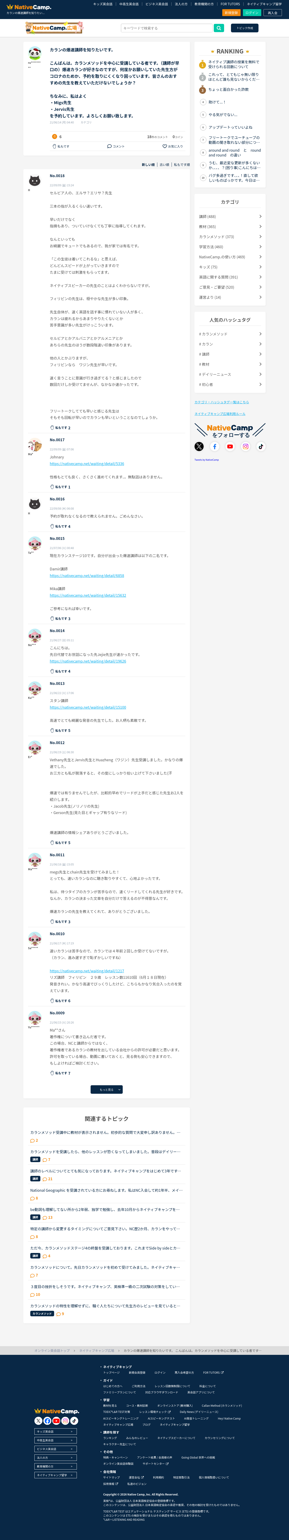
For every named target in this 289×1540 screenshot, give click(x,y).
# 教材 (204, 364)
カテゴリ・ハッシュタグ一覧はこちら (222, 402)
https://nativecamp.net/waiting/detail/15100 (88, 707)
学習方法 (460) (211, 246)
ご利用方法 (138, 1386)
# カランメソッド (213, 334)
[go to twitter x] (38, 1421)
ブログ (146, 1424)
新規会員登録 (137, 1372)
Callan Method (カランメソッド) (222, 1405)
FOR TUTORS (230, 4)
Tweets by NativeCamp (207, 459)
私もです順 (182, 164)
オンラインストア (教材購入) (175, 1405)
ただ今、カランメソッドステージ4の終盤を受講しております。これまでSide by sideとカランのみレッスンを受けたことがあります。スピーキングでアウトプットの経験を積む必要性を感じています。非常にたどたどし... (105, 1248)
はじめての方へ (112, 1386)
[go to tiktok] (74, 1421)
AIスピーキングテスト (161, 1418)
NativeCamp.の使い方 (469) (222, 256)
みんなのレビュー (137, 1438)
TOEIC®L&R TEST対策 (116, 1412)
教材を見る (110, 1405)
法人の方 (181, 4)
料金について (208, 1386)
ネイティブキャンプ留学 (264, 4)
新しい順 (148, 164)
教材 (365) (207, 226)
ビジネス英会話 (156, 4)
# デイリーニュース (215, 374)
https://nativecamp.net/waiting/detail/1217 (87, 971)
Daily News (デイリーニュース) (199, 1412)
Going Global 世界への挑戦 (198, 1457)
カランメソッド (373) (216, 236)
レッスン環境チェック (155, 1412)
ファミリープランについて (119, 1392)
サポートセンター (156, 1463)
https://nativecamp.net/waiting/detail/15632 (88, 595)
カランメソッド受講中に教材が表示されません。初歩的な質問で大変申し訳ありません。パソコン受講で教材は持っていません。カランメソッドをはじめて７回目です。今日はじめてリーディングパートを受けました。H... (105, 1132)
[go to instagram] (65, 1421)
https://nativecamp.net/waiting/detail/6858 (87, 575)
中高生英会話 (129, 4)
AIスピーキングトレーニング (121, 1418)
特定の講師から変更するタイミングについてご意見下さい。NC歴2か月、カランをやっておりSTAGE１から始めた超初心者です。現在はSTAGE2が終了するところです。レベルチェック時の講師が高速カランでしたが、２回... (106, 1228)
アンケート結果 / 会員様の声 (154, 1457)
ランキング (110, 1438)
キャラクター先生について (119, 1444)
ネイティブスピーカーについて (176, 1438)
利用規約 (158, 1477)
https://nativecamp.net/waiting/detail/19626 (88, 661)
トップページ (111, 1372)
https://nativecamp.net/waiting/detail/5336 (87, 463)
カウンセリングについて (220, 1438)
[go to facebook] (47, 1421)
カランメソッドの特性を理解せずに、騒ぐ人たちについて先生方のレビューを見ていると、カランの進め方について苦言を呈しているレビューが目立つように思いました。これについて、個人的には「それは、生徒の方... (105, 1305)
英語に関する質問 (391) (218, 277)
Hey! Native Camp (229, 1418)
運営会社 (136, 1477)
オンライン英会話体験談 (118, 1463)
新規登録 (231, 12)
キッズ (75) (208, 267)
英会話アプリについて (201, 1392)
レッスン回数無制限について (172, 1386)
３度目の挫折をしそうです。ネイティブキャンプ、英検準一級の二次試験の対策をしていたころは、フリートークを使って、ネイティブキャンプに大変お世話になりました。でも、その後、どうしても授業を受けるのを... (105, 1286)
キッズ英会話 (102, 4)
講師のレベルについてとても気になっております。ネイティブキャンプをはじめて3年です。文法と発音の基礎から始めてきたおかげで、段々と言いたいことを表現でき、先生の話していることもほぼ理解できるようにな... (105, 1171)
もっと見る (107, 1089)
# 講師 (204, 354)
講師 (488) (207, 216)
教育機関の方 (204, 4)
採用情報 (110, 1484)
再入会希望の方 (184, 1372)
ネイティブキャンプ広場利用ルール (220, 413)
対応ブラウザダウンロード (161, 1392)
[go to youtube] (56, 1421)
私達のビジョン (137, 1484)
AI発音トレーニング (196, 1418)
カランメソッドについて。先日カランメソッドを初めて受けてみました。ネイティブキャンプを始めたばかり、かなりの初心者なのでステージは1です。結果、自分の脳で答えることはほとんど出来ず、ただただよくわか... (106, 1267)
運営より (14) (210, 297)
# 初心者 (206, 384)
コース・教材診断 (137, 1405)
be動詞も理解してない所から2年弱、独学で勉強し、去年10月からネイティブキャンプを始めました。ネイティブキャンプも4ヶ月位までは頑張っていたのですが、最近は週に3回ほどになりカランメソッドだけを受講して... (105, 1209)
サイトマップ (111, 1477)
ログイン (252, 12)
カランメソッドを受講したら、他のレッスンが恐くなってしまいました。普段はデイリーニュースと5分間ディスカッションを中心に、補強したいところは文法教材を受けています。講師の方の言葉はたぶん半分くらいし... (106, 1151)
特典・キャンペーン (115, 1457)
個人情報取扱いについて (214, 1477)
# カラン (206, 344)
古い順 (164, 164)
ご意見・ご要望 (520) (216, 287)
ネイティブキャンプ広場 (118, 1424)
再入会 (273, 13)
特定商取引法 (181, 1477)
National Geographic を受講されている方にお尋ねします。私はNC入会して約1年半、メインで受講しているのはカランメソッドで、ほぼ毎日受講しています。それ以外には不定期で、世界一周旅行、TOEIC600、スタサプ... (106, 1190)
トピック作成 (244, 28)
